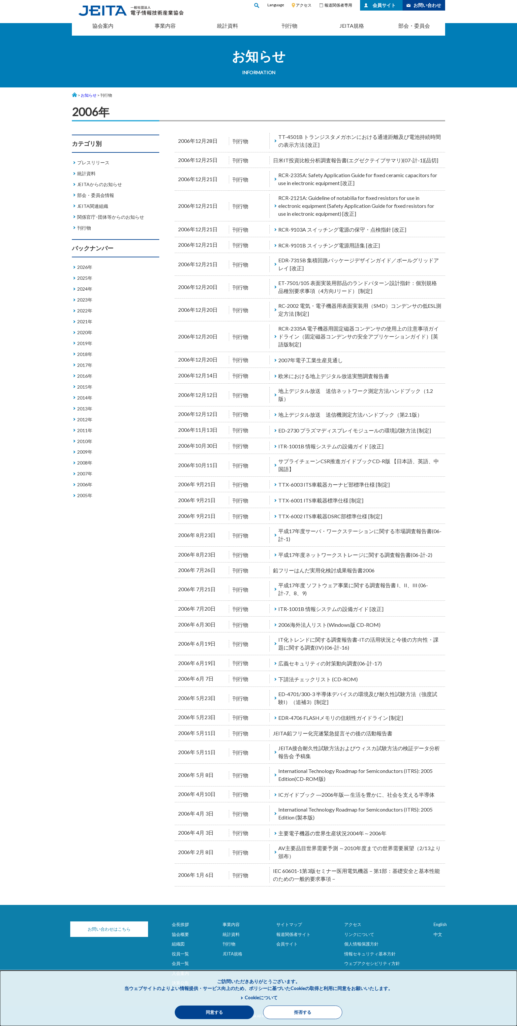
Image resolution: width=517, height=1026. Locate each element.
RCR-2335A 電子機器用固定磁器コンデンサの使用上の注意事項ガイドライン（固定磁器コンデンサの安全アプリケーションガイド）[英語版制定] (358, 336)
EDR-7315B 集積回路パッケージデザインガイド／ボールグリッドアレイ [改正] (358, 264)
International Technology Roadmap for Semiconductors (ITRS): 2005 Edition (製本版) (355, 813)
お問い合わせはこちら (104, 929)
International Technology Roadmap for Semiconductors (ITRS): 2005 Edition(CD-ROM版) (355, 775)
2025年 (84, 278)
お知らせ (89, 95)
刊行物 (289, 25)
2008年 (84, 462)
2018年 (84, 354)
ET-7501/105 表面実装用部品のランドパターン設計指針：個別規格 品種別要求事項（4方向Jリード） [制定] (360, 287)
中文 (438, 934)
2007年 (84, 473)
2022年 (84, 310)
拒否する (302, 1012)
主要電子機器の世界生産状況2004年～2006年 (332, 833)
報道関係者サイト (293, 934)
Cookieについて (261, 997)
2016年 (84, 376)
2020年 (84, 332)
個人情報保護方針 (361, 943)
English (440, 924)
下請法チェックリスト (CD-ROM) (318, 679)
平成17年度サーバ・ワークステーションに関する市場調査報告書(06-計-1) (359, 535)
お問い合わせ (427, 5)
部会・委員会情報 (95, 195)
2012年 (84, 419)
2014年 (84, 398)
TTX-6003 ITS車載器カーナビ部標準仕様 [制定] (334, 484)
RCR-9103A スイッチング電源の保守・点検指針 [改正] (342, 229)
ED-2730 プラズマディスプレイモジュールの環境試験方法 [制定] (354, 430)
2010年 (84, 441)
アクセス (304, 5)
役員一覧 (180, 953)
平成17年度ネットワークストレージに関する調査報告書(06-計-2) (355, 555)
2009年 (84, 452)
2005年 (84, 495)
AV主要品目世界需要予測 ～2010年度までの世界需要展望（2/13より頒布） (359, 852)
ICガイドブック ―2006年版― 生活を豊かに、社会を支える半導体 (356, 794)
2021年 (84, 321)
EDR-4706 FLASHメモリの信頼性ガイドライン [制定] (340, 718)
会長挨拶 (180, 924)
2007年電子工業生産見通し (310, 360)
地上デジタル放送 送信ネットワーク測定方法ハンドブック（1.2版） (355, 395)
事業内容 (165, 25)
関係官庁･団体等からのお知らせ (110, 217)
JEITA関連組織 (92, 206)
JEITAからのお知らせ (99, 184)
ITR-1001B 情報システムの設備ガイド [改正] (330, 446)
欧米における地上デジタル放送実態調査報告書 (333, 376)
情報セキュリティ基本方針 (370, 953)
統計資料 (227, 25)
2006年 (84, 484)
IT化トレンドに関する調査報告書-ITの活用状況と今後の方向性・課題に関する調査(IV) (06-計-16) (358, 643)
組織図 (178, 943)
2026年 (84, 267)
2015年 (84, 387)
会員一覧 (180, 963)
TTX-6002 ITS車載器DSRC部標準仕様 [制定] (330, 516)
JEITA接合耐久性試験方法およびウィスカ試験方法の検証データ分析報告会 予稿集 (359, 752)
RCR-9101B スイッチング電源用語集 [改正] (329, 245)
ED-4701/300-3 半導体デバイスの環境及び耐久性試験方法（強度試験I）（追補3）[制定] (357, 698)
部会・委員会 (414, 25)
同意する (214, 1012)
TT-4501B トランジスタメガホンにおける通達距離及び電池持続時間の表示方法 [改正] (359, 141)
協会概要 (180, 934)
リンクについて (359, 934)
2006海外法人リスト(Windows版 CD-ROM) (329, 625)
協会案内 (102, 25)
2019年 (84, 343)
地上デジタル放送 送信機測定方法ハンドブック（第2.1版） (350, 414)
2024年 (84, 289)
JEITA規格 (352, 25)
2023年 (84, 300)
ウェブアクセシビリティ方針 (372, 963)
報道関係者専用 (338, 5)
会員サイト (384, 5)
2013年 (84, 408)
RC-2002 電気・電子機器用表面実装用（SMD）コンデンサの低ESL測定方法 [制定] (359, 310)
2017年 (84, 365)
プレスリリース (93, 162)
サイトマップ (289, 924)
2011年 (84, 430)
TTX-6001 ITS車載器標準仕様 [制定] (320, 500)
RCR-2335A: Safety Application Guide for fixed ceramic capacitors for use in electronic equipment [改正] (357, 179)
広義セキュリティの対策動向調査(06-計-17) (330, 663)
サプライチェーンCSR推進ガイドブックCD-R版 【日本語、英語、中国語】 (358, 465)
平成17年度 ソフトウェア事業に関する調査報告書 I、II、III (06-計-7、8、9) (353, 589)
